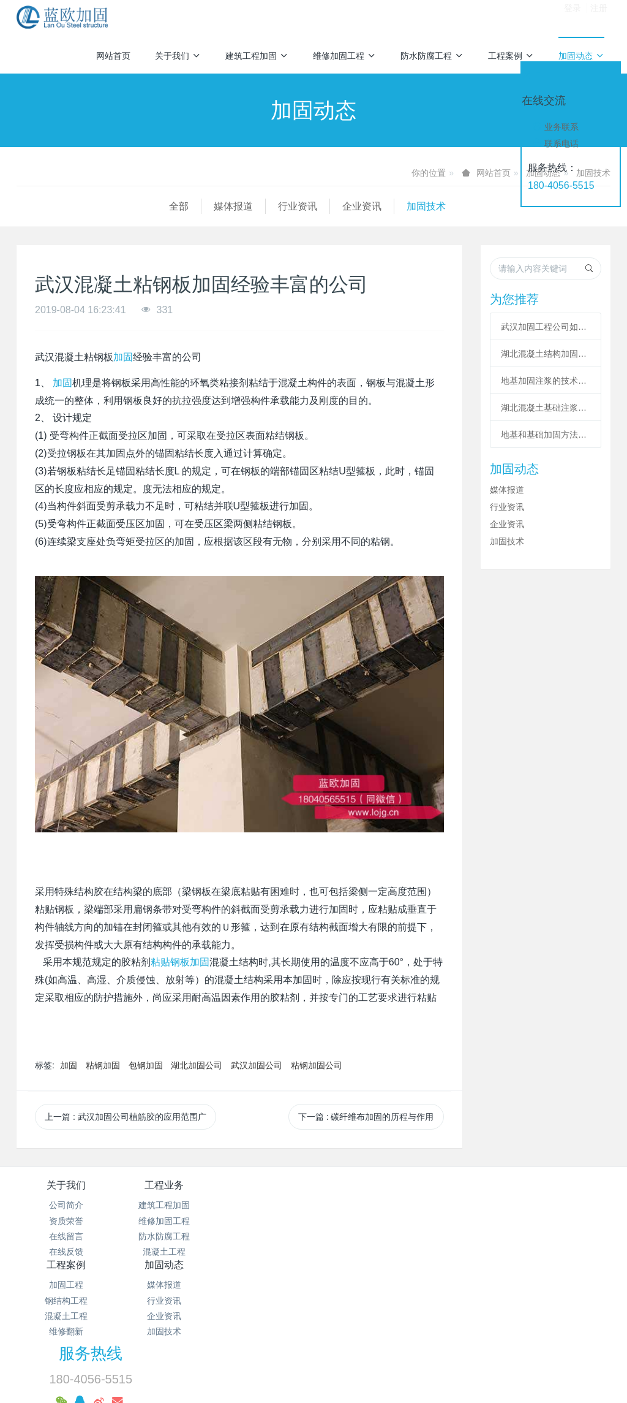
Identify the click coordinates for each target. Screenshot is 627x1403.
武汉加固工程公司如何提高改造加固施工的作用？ (545, 327)
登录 (572, 18)
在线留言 (66, 1236)
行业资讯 (145, 206)
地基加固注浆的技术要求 (545, 381)
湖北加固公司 (196, 1065)
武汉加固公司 (256, 1065)
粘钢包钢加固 (477, 1336)
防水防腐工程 (432, 56)
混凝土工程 (164, 1252)
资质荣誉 (66, 1221)
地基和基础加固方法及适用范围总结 (545, 434)
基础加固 (550, 1336)
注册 (598, 18)
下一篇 (366, 1117)
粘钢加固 (103, 1065)
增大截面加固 (296, 1358)
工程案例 (511, 56)
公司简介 (66, 1205)
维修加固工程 (344, 56)
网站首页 (113, 56)
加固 (123, 357)
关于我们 (178, 56)
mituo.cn (390, 1377)
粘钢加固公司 (316, 1065)
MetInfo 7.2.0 (294, 1377)
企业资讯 (209, 206)
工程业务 (164, 1185)
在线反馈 (66, 1252)
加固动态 (581, 56)
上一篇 (125, 1117)
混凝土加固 (324, 1336)
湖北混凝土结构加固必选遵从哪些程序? (545, 354)
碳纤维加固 (397, 1336)
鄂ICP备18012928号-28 (444, 1286)
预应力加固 (376, 1358)
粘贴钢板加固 (180, 962)
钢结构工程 (263, 1221)
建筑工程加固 (256, 56)
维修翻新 (264, 1252)
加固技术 (273, 206)
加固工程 (264, 1205)
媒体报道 (80, 206)
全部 (26, 206)
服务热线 (487, 1193)
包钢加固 (146, 1065)
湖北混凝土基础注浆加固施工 (545, 408)
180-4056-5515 (561, 185)
